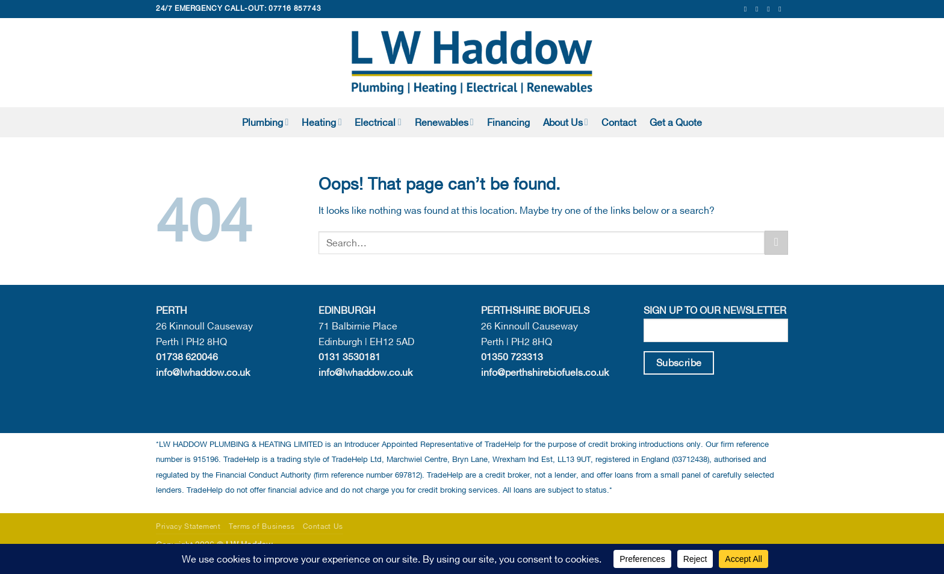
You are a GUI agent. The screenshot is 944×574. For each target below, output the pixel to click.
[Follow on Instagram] (759, 9)
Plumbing (265, 122)
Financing (508, 122)
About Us (565, 122)
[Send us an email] (770, 9)
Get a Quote (676, 122)
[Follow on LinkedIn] (782, 9)
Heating (321, 122)
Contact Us (323, 526)
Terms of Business (261, 526)
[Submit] (776, 242)
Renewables (444, 122)
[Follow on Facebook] (747, 9)
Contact (618, 122)
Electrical (378, 122)
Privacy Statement (188, 526)
